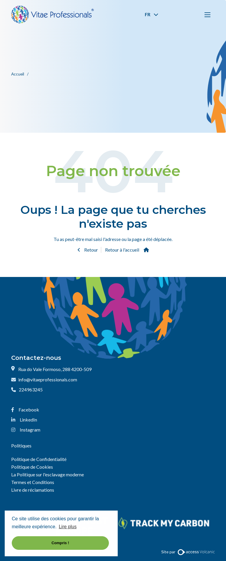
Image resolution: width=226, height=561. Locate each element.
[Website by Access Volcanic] (196, 552)
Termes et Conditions (32, 482)
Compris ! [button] (60, 543)
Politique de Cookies (32, 467)
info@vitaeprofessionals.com (47, 379)
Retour (90, 249)
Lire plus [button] (68, 526)
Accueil (18, 74)
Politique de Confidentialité (39, 459)
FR (151, 14)
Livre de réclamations (32, 490)
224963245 (31, 389)
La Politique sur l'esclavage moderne (47, 474)
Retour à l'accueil (122, 249)
